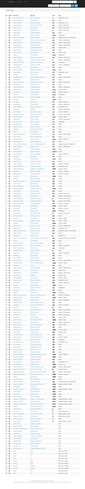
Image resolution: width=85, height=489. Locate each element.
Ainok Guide (16, 314)
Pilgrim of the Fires (17, 416)
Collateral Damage (17, 250)
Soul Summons (16, 79)
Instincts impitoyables (35, 352)
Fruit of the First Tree (18, 342)
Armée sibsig (33, 218)
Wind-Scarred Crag (17, 448)
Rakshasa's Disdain (18, 126)
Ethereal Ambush (17, 391)
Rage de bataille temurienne (36, 302)
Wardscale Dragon (17, 89)
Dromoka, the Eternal (18, 389)
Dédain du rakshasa (35, 126)
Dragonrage (16, 255)
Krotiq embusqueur (34, 317)
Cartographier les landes (36, 347)
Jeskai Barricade (17, 52)
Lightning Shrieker (17, 277)
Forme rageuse (33, 292)
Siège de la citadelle (35, 35)
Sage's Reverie (16, 72)
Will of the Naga (17, 158)
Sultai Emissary (17, 225)
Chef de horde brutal (35, 173)
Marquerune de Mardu (35, 280)
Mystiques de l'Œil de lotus (36, 57)
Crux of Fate (16, 176)
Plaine (31, 451)
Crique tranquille (34, 446)
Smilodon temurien (34, 364)
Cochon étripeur (34, 270)
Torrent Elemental (17, 154)
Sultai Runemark (17, 228)
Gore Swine (16, 270)
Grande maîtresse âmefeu (36, 82)
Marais (31, 461)
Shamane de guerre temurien (37, 366)
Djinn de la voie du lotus (35, 111)
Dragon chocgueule (34, 297)
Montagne (32, 465)
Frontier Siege (16, 339)
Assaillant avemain (34, 30)
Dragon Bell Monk (17, 40)
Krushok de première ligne (36, 324)
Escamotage (33, 156)
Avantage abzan (34, 20)
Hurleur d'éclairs (34, 277)
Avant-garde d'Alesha (35, 163)
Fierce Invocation (17, 258)
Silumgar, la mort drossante (36, 404)
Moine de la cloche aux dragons (37, 40)
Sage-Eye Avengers (18, 139)
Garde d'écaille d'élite (35, 45)
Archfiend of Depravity (18, 168)
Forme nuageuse (34, 94)
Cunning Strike (16, 386)
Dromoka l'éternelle (34, 389)
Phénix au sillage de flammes (37, 262)
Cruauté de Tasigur (34, 233)
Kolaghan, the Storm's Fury (19, 399)
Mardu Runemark (17, 280)
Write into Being (17, 161)
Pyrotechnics (16, 290)
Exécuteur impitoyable (35, 203)
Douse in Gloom (17, 183)
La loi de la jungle (34, 285)
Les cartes (19, 1)
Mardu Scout (16, 282)
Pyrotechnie (33, 290)
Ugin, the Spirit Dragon (18, 17)
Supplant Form (16, 149)
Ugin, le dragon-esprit (35, 17)
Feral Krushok (16, 332)
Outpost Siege (16, 287)
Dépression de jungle (35, 433)
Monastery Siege (17, 121)
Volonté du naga (34, 158)
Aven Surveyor (16, 92)
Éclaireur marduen (34, 282)
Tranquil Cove (16, 446)
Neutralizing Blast (17, 124)
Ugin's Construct (17, 421)
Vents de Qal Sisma (35, 379)
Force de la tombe (34, 191)
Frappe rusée (33, 386)
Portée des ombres (34, 215)
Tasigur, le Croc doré (35, 230)
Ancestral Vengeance (18, 166)
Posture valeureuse (34, 84)
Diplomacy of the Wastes (19, 181)
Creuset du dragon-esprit (36, 428)
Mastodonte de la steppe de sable (38, 354)
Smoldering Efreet (17, 300)
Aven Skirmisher (17, 30)
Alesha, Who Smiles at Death (20, 238)
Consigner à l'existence (35, 161)
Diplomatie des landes (35, 181)
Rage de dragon (34, 255)
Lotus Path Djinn (17, 111)
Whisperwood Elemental (19, 374)
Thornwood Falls (17, 443)
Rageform (15, 292)
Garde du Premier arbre (35, 369)
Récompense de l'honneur (36, 50)
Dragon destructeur (34, 329)
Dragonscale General (18, 42)
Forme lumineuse (34, 55)
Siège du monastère (35, 121)
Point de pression (34, 67)
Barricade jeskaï (34, 52)
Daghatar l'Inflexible (35, 37)
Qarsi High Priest (17, 213)
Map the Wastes (17, 347)
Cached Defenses (17, 327)
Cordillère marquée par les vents (37, 448)
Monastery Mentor (17, 64)
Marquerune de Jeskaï (35, 107)
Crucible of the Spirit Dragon (20, 428)
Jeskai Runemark (17, 107)
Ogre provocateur (34, 253)
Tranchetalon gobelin (35, 267)
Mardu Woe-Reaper (18, 60)
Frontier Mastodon (17, 337)
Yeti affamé (32, 275)
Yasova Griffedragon (35, 381)
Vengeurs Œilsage (34, 139)
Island (14, 456)
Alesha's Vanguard (17, 163)
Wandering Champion (18, 87)
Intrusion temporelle (35, 151)
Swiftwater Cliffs (17, 441)
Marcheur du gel (34, 102)
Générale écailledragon (35, 42)
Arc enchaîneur (33, 240)
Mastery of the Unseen (18, 62)
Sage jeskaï (33, 109)
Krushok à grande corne (35, 47)
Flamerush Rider (17, 260)
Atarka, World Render (18, 384)
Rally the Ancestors (17, 69)
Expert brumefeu (34, 119)
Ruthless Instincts (17, 352)
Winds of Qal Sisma (18, 379)
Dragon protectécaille (35, 89)
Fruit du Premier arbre (35, 342)
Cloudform (15, 94)
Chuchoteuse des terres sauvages (38, 371)
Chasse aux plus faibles (35, 344)
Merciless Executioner (18, 203)
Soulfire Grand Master (18, 82)
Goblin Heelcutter (17, 267)
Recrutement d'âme (34, 79)
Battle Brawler (16, 171)
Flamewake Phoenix (18, 262)
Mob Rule (15, 285)
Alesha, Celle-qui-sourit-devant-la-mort (39, 238)
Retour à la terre (34, 349)
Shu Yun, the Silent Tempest (19, 144)
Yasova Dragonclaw (18, 381)
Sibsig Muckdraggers (18, 220)
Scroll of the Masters (18, 418)
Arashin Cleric (16, 27)
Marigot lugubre (34, 431)
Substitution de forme (35, 149)
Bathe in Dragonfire (17, 243)
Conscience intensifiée (35, 97)
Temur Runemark (17, 362)
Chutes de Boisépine (35, 443)
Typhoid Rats (16, 235)
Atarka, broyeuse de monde (36, 384)
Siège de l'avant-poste (35, 287)
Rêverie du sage (34, 72)
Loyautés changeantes (35, 141)
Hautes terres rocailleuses (36, 436)
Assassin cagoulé (34, 196)
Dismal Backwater (17, 431)
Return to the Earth (17, 349)
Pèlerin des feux (34, 416)
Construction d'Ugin (34, 421)
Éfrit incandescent (34, 300)
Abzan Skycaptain (17, 25)
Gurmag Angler (16, 193)
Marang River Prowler (18, 114)
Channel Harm (16, 32)
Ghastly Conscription (18, 188)
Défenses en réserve (35, 327)
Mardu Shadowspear (18, 198)
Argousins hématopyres (35, 245)
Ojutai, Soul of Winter (18, 401)
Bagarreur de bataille (35, 171)
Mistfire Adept (16, 119)
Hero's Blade (16, 411)
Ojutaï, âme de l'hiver (35, 401)
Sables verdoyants (34, 426)
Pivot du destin (33, 176)
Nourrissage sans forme (35, 334)
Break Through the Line (18, 248)
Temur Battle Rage (17, 302)
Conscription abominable (36, 188)
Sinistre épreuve (34, 394)
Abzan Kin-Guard (17, 312)
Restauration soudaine (35, 359)
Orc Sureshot (16, 208)
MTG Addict (10, 2)
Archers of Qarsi (17, 322)
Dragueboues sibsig (35, 220)
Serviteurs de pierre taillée (36, 414)
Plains (14, 451)
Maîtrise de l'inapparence (36, 62)
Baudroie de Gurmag (35, 193)
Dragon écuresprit (34, 116)
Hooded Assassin (17, 196)
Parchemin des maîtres (35, 418)
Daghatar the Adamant (18, 37)
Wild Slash (15, 307)
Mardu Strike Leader (18, 201)
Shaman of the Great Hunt (19, 295)
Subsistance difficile (35, 396)
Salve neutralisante (34, 124)
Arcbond (15, 240)
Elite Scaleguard (17, 45)
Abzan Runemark (17, 22)
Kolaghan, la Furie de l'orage (37, 399)
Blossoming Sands (17, 426)
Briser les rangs (34, 248)
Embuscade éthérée (35, 391)
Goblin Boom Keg (17, 409)
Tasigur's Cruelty (17, 233)
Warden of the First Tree (19, 369)
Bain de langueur (34, 183)
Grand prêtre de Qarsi (35, 213)
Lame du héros (33, 411)
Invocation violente (34, 258)
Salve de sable (33, 74)
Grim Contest (16, 394)
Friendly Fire (16, 265)
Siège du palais (33, 210)
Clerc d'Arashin (33, 27)
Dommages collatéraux (35, 250)
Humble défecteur (34, 272)
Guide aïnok (33, 314)
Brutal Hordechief (17, 173)
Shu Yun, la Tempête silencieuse (37, 144)
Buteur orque (33, 208)
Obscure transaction (35, 178)
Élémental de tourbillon (35, 154)
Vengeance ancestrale (35, 166)
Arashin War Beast (17, 319)
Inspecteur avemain (34, 92)
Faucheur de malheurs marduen (37, 60)
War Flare (15, 406)
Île (30, 456)
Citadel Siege (16, 35)
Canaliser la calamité (35, 32)
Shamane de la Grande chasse (37, 295)
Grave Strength (16, 191)
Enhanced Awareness (18, 97)
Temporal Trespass (17, 151)
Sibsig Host (16, 218)
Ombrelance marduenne (36, 198)
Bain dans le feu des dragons (37, 243)
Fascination (16, 99)
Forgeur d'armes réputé (35, 134)
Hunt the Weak (16, 344)
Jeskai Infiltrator (17, 104)
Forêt (31, 470)
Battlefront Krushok (17, 324)
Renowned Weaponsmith (19, 134)
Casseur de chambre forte (36, 305)
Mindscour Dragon (17, 116)
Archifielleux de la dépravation (37, 168)
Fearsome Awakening (18, 186)
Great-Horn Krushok (18, 47)
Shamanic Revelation (18, 357)
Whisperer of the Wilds (18, 371)
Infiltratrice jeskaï (34, 104)
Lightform (15, 55)
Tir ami (31, 265)
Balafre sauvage (34, 307)
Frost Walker (16, 102)
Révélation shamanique (35, 357)
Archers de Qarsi (34, 322)
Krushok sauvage (34, 332)
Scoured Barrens (17, 438)
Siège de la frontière (35, 339)
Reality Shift (16, 129)
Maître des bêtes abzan (35, 310)
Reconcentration (34, 131)
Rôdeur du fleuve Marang (36, 114)
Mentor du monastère (35, 64)
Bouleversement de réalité (36, 129)
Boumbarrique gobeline (35, 409)
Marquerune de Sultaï (35, 228)
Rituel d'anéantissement (35, 136)
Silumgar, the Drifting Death (19, 404)
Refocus (15, 131)
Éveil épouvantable (34, 186)
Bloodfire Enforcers (17, 245)
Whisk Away (16, 156)
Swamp (15, 461)
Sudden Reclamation (18, 359)
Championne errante (35, 87)
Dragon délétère (34, 206)
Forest (14, 470)
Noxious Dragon (17, 206)
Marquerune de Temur (35, 362)
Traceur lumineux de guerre (36, 406)
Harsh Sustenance (17, 396)
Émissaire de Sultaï (34, 225)
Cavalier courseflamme (35, 260)
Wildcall (15, 376)
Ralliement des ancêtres (36, 69)
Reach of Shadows (17, 215)
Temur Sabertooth (17, 364)
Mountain (15, 465)
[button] (76, 5)
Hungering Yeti (16, 275)
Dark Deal (15, 178)
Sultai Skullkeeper (17, 146)
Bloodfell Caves (17, 423)
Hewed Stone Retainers (18, 414)
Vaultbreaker (16, 305)
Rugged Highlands (17, 436)
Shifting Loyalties (17, 141)
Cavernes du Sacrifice (35, 423)
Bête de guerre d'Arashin (36, 319)
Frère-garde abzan (34, 312)
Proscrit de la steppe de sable (37, 77)
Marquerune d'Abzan (35, 22)
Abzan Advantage (17, 20)
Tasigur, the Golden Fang (19, 230)
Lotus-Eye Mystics (17, 57)
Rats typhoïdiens (34, 235)
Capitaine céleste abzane (36, 25)
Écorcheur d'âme (34, 223)
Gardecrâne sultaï (34, 146)
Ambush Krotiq (16, 317)
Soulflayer (15, 223)
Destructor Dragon (17, 329)
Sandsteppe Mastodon (18, 354)
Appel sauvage (33, 376)
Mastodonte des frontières (36, 337)
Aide (26, 1)
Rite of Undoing (17, 136)
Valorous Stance (17, 84)
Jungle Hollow (16, 433)
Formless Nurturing (17, 334)
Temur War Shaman (18, 366)
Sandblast (15, 74)
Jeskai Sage (16, 109)
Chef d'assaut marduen (35, 201)
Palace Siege (16, 210)
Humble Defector (17, 272)
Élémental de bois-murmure (36, 374)
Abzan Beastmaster (17, 310)
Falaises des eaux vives (35, 441)
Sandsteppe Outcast (18, 77)
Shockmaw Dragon (17, 297)
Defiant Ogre (16, 253)
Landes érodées (34, 438)
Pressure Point (16, 67)
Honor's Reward (17, 50)
